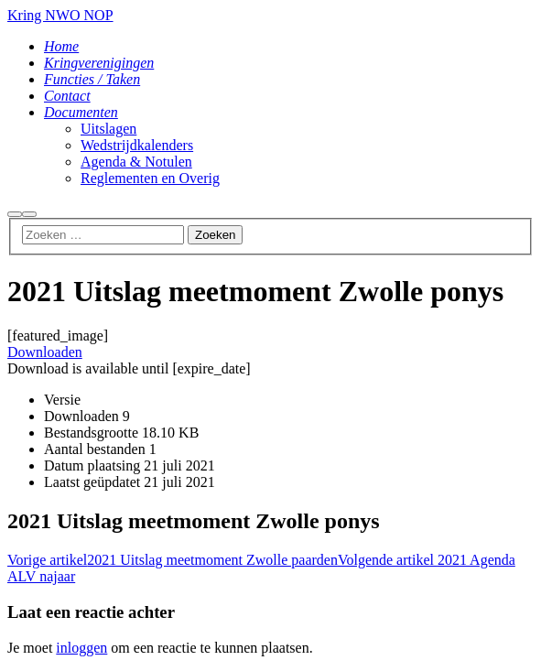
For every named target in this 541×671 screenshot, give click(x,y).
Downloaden (44, 352)
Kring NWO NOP (60, 15)
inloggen (81, 647)
